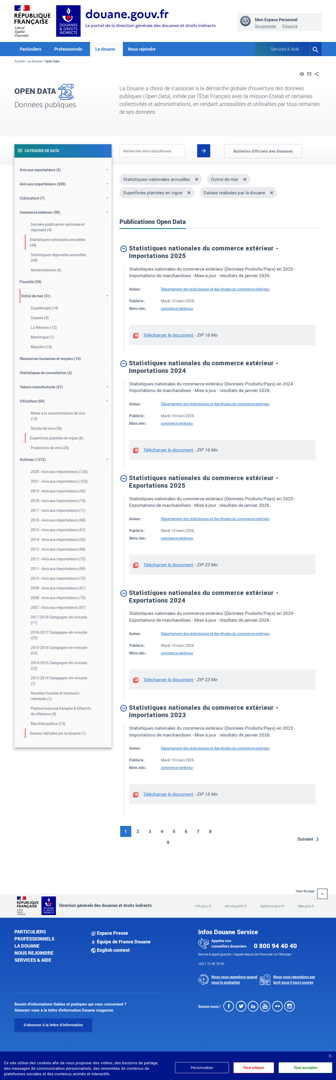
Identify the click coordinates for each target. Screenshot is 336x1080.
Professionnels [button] (68, 49)
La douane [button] (105, 49)
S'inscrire (289, 26)
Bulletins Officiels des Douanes (263, 151)
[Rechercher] (203, 150)
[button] (302, 73)
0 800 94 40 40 (275, 946)
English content (110, 950)
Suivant (305, 839)
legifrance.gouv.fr (272, 906)
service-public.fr (236, 906)
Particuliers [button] (30, 49)
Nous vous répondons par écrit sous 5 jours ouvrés (294, 979)
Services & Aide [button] (285, 49)
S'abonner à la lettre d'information (53, 1025)
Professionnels (34, 939)
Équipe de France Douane (121, 941)
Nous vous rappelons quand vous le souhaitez (234, 979)
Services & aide (32, 960)
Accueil (19, 61)
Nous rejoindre (141, 49)
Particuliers (30, 931)
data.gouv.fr (306, 906)
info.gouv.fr (203, 906)
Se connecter (265, 26)
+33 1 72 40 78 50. (211, 963)
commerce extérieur (177, 308)
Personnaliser (201, 1068)
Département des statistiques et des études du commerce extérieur (215, 289)
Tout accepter (305, 1068)
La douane (34, 61)
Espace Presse (109, 933)
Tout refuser (253, 1068)
